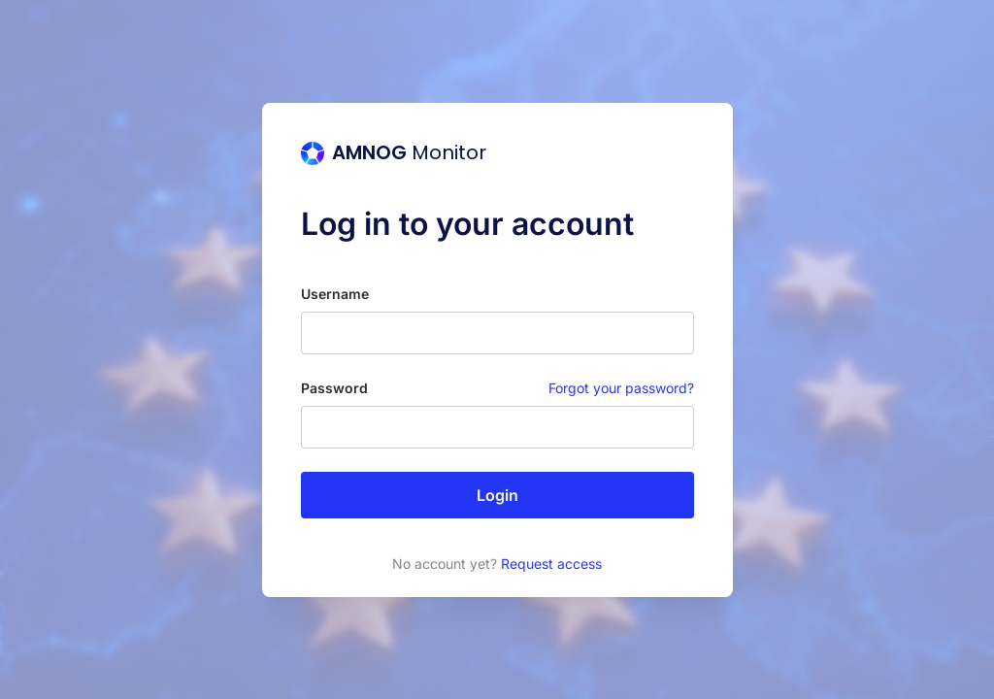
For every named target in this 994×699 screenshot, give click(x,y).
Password (334, 388)
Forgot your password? (621, 388)
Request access (551, 563)
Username (335, 293)
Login (497, 495)
